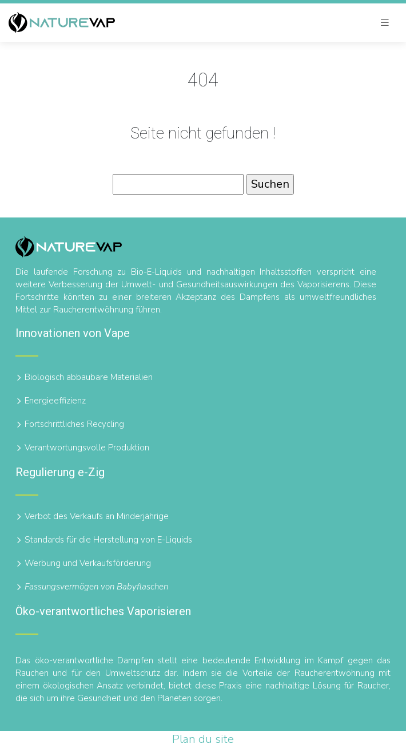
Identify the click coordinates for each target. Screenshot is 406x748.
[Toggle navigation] (384, 22)
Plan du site (203, 739)
